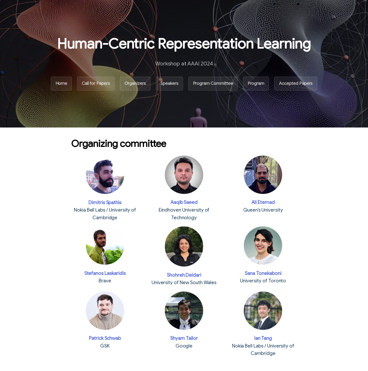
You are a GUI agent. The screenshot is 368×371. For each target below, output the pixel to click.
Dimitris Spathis (104, 202)
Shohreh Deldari (184, 275)
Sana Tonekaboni (263, 273)
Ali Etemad (263, 202)
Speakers (169, 83)
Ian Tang (263, 338)
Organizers (135, 83)
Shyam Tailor (184, 338)
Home (61, 83)
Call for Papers (96, 83)
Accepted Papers (296, 83)
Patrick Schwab (105, 338)
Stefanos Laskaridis (105, 273)
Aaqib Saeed (184, 202)
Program (256, 83)
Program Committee (213, 83)
